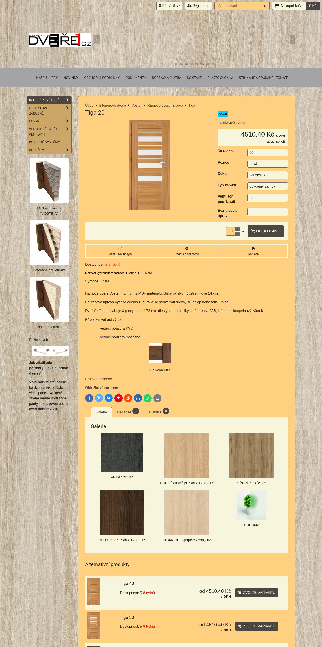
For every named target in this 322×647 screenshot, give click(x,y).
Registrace (198, 6)
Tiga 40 (127, 583)
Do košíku (265, 231)
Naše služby (47, 77)
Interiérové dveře (50, 100)
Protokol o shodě (98, 379)
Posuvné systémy (44, 142)
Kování (50, 121)
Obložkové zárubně (101, 388)
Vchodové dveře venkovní (50, 131)
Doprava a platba (166, 77)
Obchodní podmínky (102, 77)
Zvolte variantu (256, 593)
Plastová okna (220, 77)
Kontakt (194, 77)
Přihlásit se (169, 6)
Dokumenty (135, 77)
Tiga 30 (127, 617)
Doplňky (50, 150)
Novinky (71, 77)
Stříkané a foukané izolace (263, 77)
